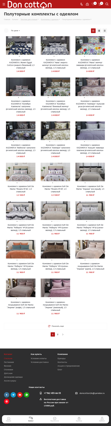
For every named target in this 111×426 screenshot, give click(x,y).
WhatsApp (26, 394)
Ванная (7, 366)
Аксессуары (10, 380)
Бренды (62, 358)
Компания (63, 354)
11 (62, 97)
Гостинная (9, 362)
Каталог (8, 354)
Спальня (8, 358)
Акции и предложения (69, 366)
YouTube (20, 394)
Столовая (8, 369)
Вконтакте (6, 394)
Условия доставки (40, 362)
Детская (8, 373)
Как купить (36, 354)
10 (61, 97)
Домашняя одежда (13, 377)
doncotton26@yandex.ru (92, 393)
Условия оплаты (39, 358)
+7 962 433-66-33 (52, 393)
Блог (60, 369)
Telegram (13, 394)
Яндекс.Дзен (6, 401)
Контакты (62, 362)
